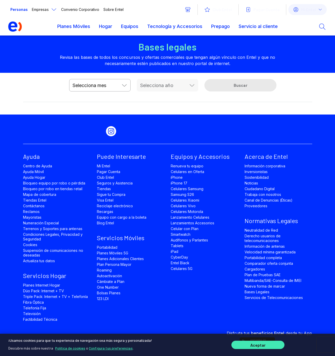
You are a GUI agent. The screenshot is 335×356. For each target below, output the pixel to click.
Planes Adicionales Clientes (120, 259)
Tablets (177, 246)
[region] (167, 345)
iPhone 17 (179, 183)
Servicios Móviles (120, 237)
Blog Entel (105, 223)
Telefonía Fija (34, 308)
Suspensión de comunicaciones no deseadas (53, 252)
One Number (108, 287)
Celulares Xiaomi (185, 200)
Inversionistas (256, 171)
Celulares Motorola (187, 211)
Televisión (32, 313)
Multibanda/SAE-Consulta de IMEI (273, 280)
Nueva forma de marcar (265, 286)
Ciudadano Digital (260, 189)
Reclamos (31, 211)
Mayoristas (32, 217)
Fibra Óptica (33, 302)
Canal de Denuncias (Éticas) (269, 200)
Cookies (30, 245)
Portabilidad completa (263, 257)
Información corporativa (265, 166)
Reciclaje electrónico (115, 206)
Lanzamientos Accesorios (193, 223)
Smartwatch (180, 234)
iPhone (177, 177)
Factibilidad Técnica (40, 319)
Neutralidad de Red (261, 230)
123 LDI (103, 298)
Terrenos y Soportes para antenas (52, 228)
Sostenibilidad (257, 177)
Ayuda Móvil (33, 171)
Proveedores (256, 206)
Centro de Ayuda (37, 166)
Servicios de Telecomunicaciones (274, 297)
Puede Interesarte (121, 156)
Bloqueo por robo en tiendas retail (52, 189)
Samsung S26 (182, 194)
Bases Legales (257, 292)
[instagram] (113, 131)
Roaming (104, 270)
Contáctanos (34, 206)
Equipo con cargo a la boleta (122, 217)
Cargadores (255, 269)
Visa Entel (105, 200)
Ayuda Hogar (34, 177)
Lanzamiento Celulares (190, 217)
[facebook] (60, 131)
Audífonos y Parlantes (189, 240)
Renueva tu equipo (187, 166)
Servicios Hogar (44, 275)
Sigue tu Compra (111, 194)
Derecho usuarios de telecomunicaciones (263, 238)
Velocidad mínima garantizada (270, 252)
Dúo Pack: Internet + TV (43, 291)
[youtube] (95, 131)
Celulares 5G (182, 268)
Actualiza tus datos (39, 261)
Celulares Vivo (183, 206)
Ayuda (31, 156)
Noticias (251, 183)
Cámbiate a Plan (111, 281)
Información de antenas (265, 246)
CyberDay (179, 257)
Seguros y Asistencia (115, 183)
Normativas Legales (271, 220)
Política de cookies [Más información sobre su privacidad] (70, 348)
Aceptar (258, 345)
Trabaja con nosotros (263, 194)
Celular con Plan (185, 228)
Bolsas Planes (108, 293)
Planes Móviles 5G (113, 253)
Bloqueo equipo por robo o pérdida (54, 183)
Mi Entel (103, 166)
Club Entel (105, 177)
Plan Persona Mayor (114, 264)
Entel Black (180, 263)
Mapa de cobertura (39, 194)
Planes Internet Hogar (41, 285)
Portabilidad (107, 247)
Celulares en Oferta (187, 171)
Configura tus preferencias (111, 348)
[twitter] (78, 131)
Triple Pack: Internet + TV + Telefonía (55, 296)
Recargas (105, 211)
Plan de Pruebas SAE (263, 275)
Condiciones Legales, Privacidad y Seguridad (53, 236)
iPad (174, 251)
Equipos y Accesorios (200, 156)
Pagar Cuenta (108, 171)
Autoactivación (109, 276)
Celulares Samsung (187, 189)
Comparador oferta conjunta (269, 263)
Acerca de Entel (266, 156)
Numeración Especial (41, 223)
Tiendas (104, 189)
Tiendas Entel (34, 200)
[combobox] (100, 85)
